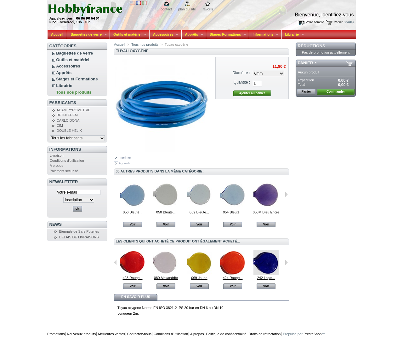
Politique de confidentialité (226, 334)
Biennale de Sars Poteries (79, 231)
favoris (208, 9)
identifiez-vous (337, 14)
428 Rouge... (133, 278)
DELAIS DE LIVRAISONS (79, 237)
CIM (60, 125)
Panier (305, 63)
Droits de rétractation (264, 334)
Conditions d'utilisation (67, 160)
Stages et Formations (77, 79)
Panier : (339, 22)
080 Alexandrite (166, 278)
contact (166, 9)
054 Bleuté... (232, 212)
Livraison (57, 155)
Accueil (57, 34)
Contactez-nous (139, 334)
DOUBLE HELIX (69, 130)
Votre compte (315, 22)
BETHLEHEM (67, 115)
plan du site (187, 9)
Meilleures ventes (111, 334)
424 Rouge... (233, 278)
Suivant (286, 194)
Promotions (56, 334)
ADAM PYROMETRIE (74, 110)
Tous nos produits (73, 92)
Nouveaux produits (81, 334)
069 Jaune (199, 278)
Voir (133, 224)
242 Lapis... (266, 278)
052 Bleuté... (199, 212)
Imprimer (125, 157)
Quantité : (242, 82)
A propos (56, 165)
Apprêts (192, 34)
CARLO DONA (68, 120)
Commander (335, 91)
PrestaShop (312, 334)
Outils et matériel (128, 34)
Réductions (311, 46)
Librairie (293, 34)
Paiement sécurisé (64, 171)
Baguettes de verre (87, 34)
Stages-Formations (226, 34)
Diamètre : (241, 73)
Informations (264, 34)
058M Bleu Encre (266, 212)
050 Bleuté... (166, 212)
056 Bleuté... (132, 212)
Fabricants (62, 102)
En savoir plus (135, 297)
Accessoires (164, 34)
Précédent (115, 262)
